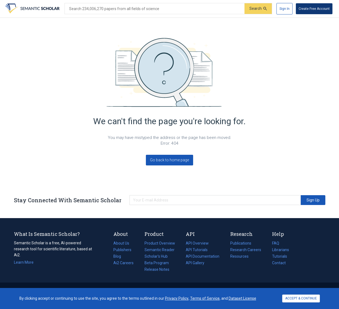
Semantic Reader (160, 250)
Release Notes (157, 269)
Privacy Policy (176, 298)
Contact (279, 263)
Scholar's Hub (156, 256)
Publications (240, 243)
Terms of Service (205, 298)
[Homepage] (32, 8)
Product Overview (160, 243)
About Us (121, 243)
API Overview (197, 243)
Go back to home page (169, 160)
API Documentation (202, 256)
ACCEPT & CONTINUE (301, 298)
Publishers (122, 250)
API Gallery (195, 263)
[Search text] (154, 9)
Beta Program (157, 263)
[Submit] (258, 8)
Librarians (280, 250)
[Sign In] (284, 8)
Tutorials (279, 256)
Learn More (24, 262)
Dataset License (242, 298)
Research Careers (245, 249)
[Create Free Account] (314, 8)
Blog (119, 256)
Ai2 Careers (123, 263)
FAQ (275, 243)
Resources (239, 256)
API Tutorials (197, 250)
